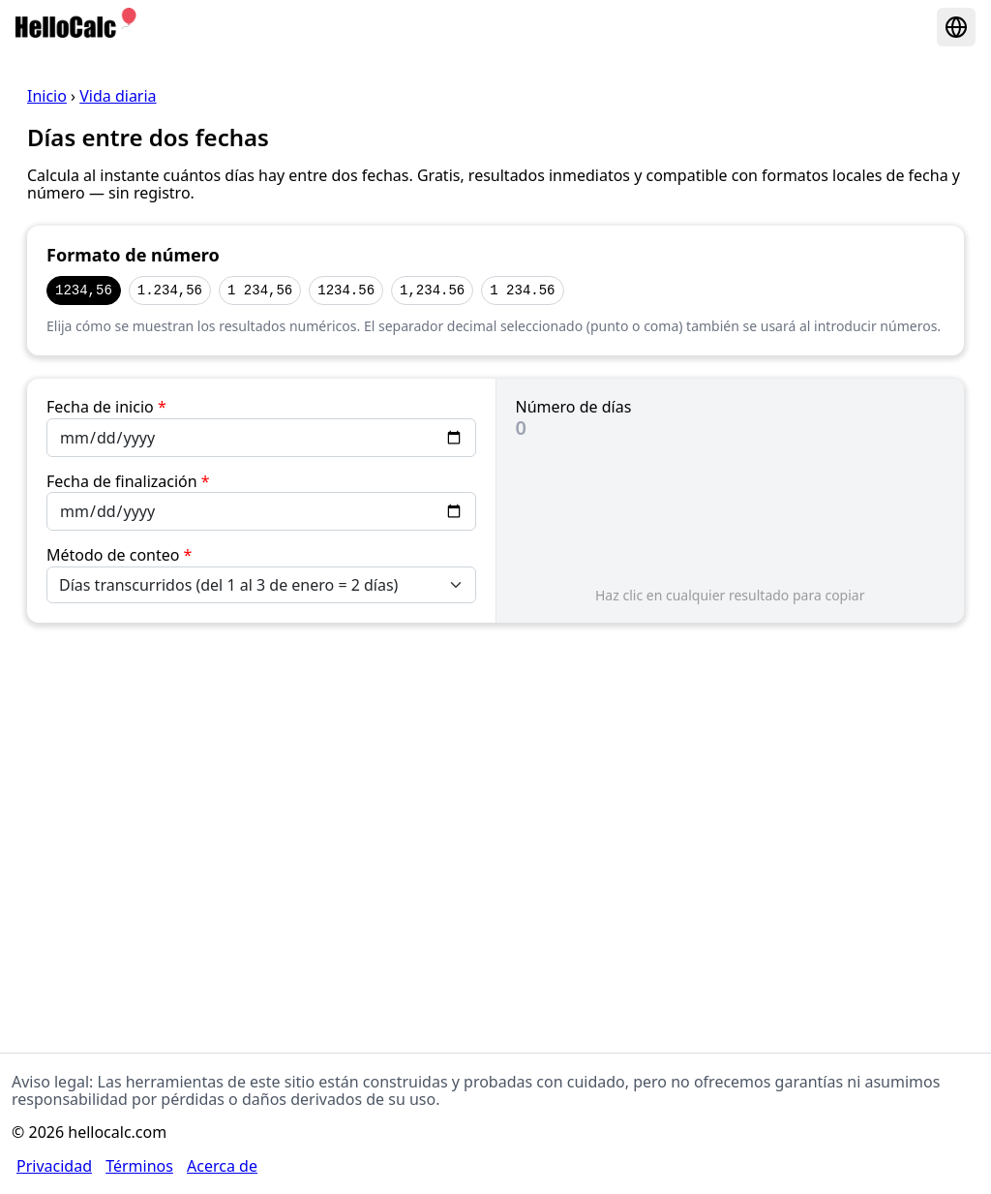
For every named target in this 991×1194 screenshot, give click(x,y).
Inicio (47, 96)
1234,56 (83, 290)
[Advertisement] (495, 797)
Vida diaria (117, 96)
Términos (139, 1166)
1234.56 (346, 290)
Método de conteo (119, 555)
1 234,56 (259, 290)
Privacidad (54, 1166)
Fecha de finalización (128, 481)
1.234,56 (169, 290)
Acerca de (222, 1166)
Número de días (574, 406)
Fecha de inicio (106, 406)
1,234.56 (432, 290)
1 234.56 (522, 290)
